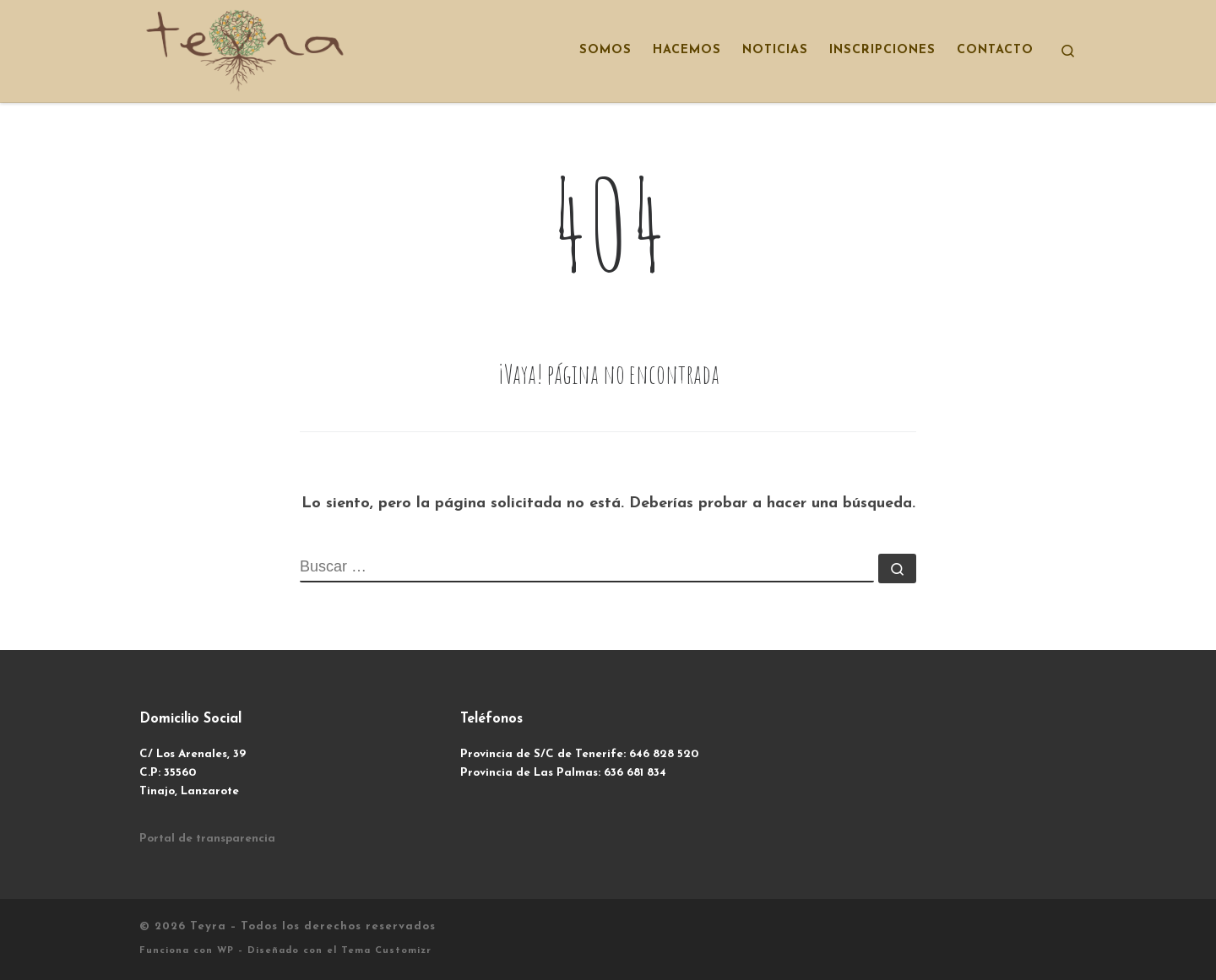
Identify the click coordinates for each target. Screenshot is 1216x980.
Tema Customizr (386, 951)
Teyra (208, 926)
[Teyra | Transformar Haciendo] (244, 49)
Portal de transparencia (207, 838)
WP (225, 951)
